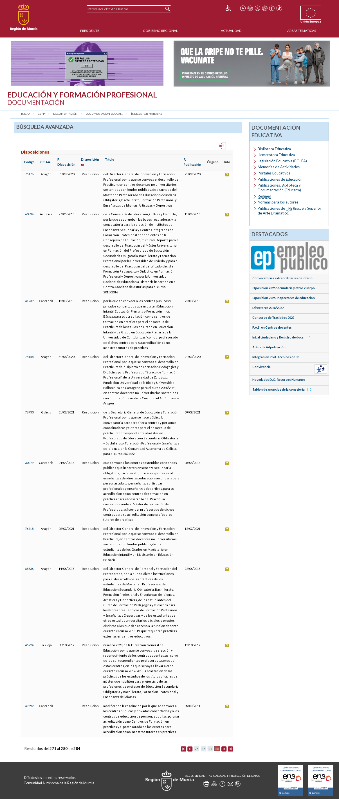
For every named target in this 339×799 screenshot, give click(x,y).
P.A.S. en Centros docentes (272, 327)
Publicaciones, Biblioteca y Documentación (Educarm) (279, 187)
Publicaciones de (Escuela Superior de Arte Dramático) (289, 210)
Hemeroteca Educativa (276, 154)
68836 (29, 568)
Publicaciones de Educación (280, 179)
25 (197, 749)
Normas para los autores (278, 202)
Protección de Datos (244, 775)
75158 (29, 356)
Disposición (90, 159)
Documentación (65, 113)
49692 (29, 706)
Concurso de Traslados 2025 (273, 317)
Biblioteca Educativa (274, 149)
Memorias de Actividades (279, 167)
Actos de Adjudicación (269, 347)
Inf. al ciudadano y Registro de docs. (282, 337)
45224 (29, 645)
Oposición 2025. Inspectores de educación (283, 298)
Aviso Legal (217, 775)
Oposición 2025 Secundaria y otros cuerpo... (284, 288)
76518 (29, 528)
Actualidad (231, 30)
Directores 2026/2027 (268, 307)
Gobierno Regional (160, 30)
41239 (29, 301)
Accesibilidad (195, 775)
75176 (29, 174)
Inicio (25, 113)
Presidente (89, 30)
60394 (29, 214)
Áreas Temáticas (301, 30)
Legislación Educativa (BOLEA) (282, 161)
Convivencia (261, 367)
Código (29, 162)
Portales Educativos (274, 173)
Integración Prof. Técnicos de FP (275, 357)
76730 (29, 412)
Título (109, 159)
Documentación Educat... (104, 113)
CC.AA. (45, 162)
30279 (29, 462)
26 (203, 749)
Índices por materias (146, 113)
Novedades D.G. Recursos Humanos (279, 379)
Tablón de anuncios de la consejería (282, 389)
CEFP (41, 113)
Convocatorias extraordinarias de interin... (283, 278)
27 (210, 749)
